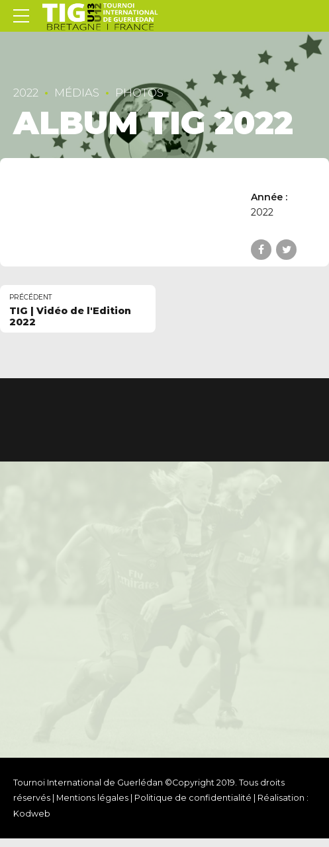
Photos (139, 92)
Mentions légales (92, 798)
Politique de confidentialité (193, 798)
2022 (25, 92)
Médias (76, 92)
